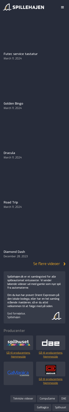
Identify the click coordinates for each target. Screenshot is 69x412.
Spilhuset (60, 407)
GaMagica (43, 407)
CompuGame (47, 398)
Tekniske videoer (23, 398)
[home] (22, 6)
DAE (63, 398)
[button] (62, 7)
